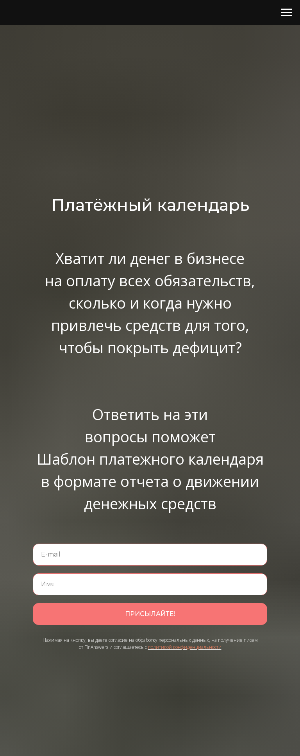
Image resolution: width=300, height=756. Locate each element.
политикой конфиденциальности (184, 647)
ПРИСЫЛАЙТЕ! (150, 614)
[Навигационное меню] (286, 12)
